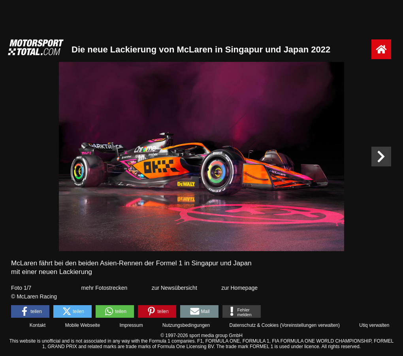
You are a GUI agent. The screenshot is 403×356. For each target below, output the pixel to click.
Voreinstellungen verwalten (310, 325)
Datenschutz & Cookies (254, 325)
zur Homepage (239, 288)
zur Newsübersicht (174, 288)
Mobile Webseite (82, 325)
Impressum (131, 325)
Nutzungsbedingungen (186, 325)
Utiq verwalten (374, 325)
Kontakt (38, 325)
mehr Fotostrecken (104, 288)
